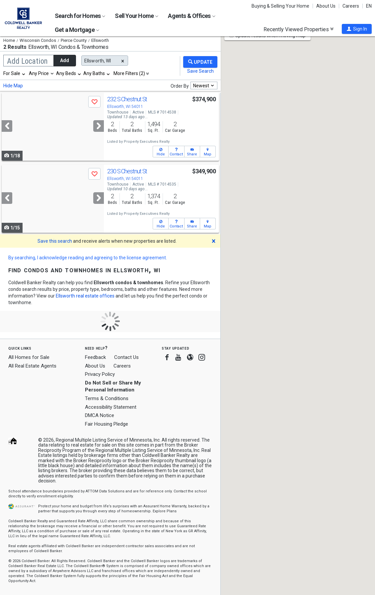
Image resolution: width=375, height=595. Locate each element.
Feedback (95, 357)
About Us (326, 6)
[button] (357, 29)
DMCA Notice (99, 415)
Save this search (55, 241)
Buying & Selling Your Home (280, 6)
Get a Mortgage (77, 29)
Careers (350, 6)
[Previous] (7, 126)
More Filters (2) (129, 73)
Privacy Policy (100, 374)
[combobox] (14, 73)
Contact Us (126, 357)
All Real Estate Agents (32, 366)
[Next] (98, 126)
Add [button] (64, 60)
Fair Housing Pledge (106, 424)
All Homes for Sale (28, 357)
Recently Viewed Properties (298, 29)
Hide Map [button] (13, 85)
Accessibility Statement (110, 407)
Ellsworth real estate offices (85, 295)
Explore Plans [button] (165, 511)
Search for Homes (80, 15)
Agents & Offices (191, 15)
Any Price (39, 73)
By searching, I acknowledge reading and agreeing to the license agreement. (87, 257)
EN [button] (369, 6)
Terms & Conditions (106, 398)
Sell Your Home (136, 15)
